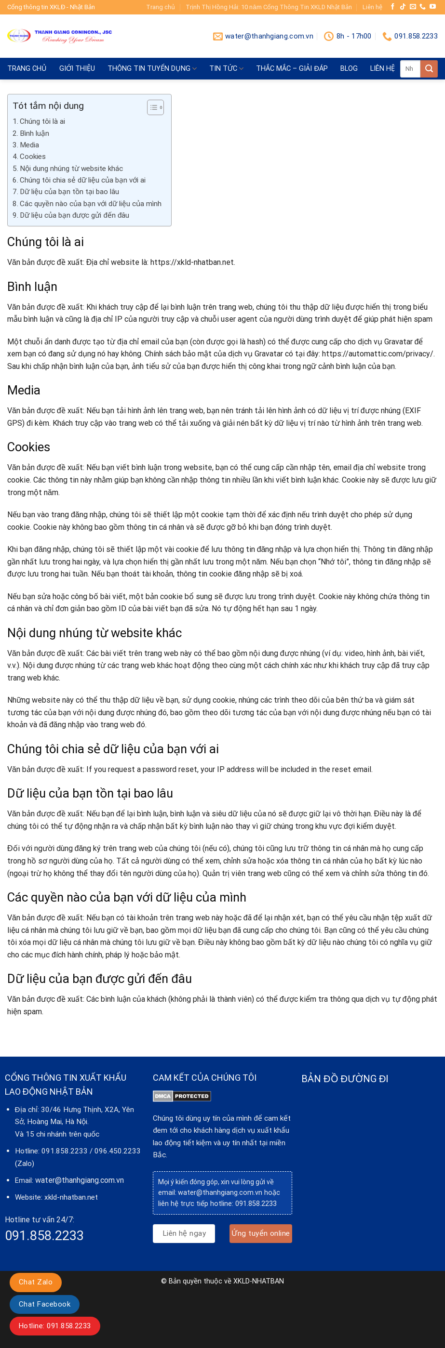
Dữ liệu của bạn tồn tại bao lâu (69, 191)
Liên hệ (372, 7)
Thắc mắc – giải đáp (291, 69)
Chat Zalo (36, 1282)
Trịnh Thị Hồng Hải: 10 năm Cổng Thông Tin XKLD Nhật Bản (268, 7)
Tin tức (226, 68)
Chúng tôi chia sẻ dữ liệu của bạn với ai (83, 180)
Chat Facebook (44, 1304)
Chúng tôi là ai (42, 121)
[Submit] (429, 69)
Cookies (33, 156)
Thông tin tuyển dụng (152, 68)
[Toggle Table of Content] (151, 107)
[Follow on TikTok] (403, 7)
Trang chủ (160, 7)
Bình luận (34, 133)
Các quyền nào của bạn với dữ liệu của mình (91, 203)
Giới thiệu (77, 69)
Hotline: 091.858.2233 (55, 1326)
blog (349, 69)
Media (29, 145)
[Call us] (422, 7)
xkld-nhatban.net (71, 1197)
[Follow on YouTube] (433, 7)
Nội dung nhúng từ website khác (71, 168)
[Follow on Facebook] (393, 7)
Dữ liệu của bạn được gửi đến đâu (74, 215)
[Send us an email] (413, 7)
